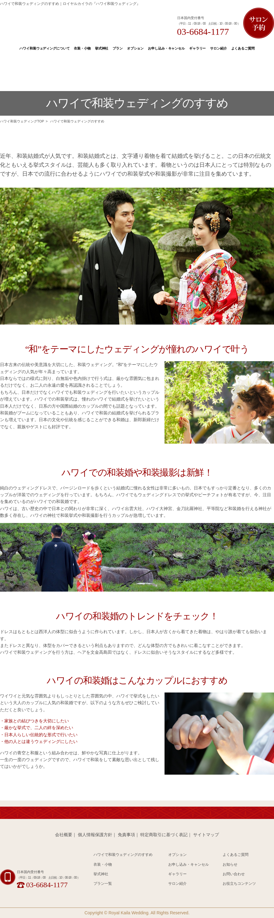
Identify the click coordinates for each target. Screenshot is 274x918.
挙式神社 (102, 48)
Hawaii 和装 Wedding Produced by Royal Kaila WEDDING (76, 22)
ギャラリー (197, 48)
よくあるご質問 (243, 48)
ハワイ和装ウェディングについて (44, 48)
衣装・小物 (82, 48)
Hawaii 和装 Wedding (38, 857)
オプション (135, 48)
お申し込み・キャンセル (166, 48)
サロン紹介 (218, 48)
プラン (118, 48)
